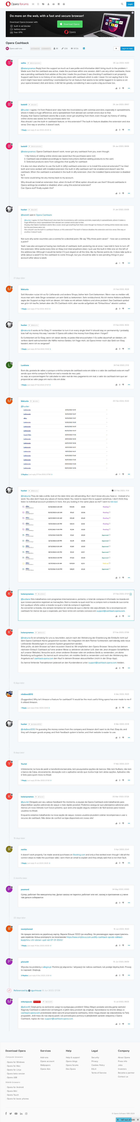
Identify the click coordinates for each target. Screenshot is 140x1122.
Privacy (94, 1061)
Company (123, 1050)
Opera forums (72, 1065)
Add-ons (44, 1057)
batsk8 (24, 104)
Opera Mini (12, 1091)
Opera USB (12, 1077)
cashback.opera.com (43, 658)
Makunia (25, 289)
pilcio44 (25, 962)
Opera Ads (45, 1069)
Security (95, 1057)
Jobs (120, 1065)
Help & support (73, 1057)
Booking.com (79, 854)
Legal (94, 1050)
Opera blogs (71, 1061)
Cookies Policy (98, 1065)
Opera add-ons (16, 48)
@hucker (33, 104)
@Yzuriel (40, 796)
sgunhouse (34, 990)
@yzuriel (25, 802)
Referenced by (21, 990)
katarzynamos (27, 594)
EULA (93, 1069)
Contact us (123, 1077)
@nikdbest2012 (35, 724)
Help (68, 1050)
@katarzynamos (34, 63)
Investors (122, 1069)
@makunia (25, 330)
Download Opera (71, 24)
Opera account (47, 1061)
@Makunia (33, 325)
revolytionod (27, 929)
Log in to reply (127, 49)
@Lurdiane (40, 594)
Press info (122, 1061)
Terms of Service (99, 1073)
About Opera (124, 1057)
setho (23, 63)
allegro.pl (47, 967)
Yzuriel (24, 764)
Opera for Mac (13, 1066)
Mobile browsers (12, 1082)
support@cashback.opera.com (111, 611)
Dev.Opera (71, 1069)
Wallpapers (45, 1065)
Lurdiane (25, 365)
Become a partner (126, 1073)
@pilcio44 (47, 1001)
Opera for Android (15, 1087)
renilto (24, 849)
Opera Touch (13, 1095)
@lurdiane (25, 599)
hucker (24, 209)
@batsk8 (33, 209)
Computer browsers (14, 1057)
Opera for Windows (15, 1062)
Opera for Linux (14, 1070)
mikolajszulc (26, 1002)
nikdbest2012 (27, 694)
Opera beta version (16, 1073)
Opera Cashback (44, 215)
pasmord (25, 889)
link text (114, 502)
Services (45, 1050)
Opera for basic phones (18, 1099)
